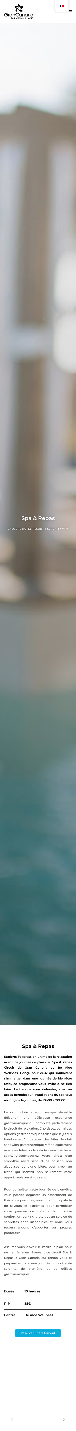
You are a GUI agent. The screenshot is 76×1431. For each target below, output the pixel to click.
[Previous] (12, 1419)
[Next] (63, 1419)
